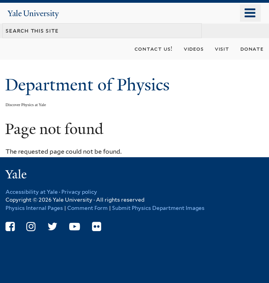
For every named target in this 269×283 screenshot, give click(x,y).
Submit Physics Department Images (158, 208)
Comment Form (87, 208)
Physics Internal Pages (34, 208)
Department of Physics (89, 85)
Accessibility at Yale (32, 192)
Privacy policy (79, 192)
